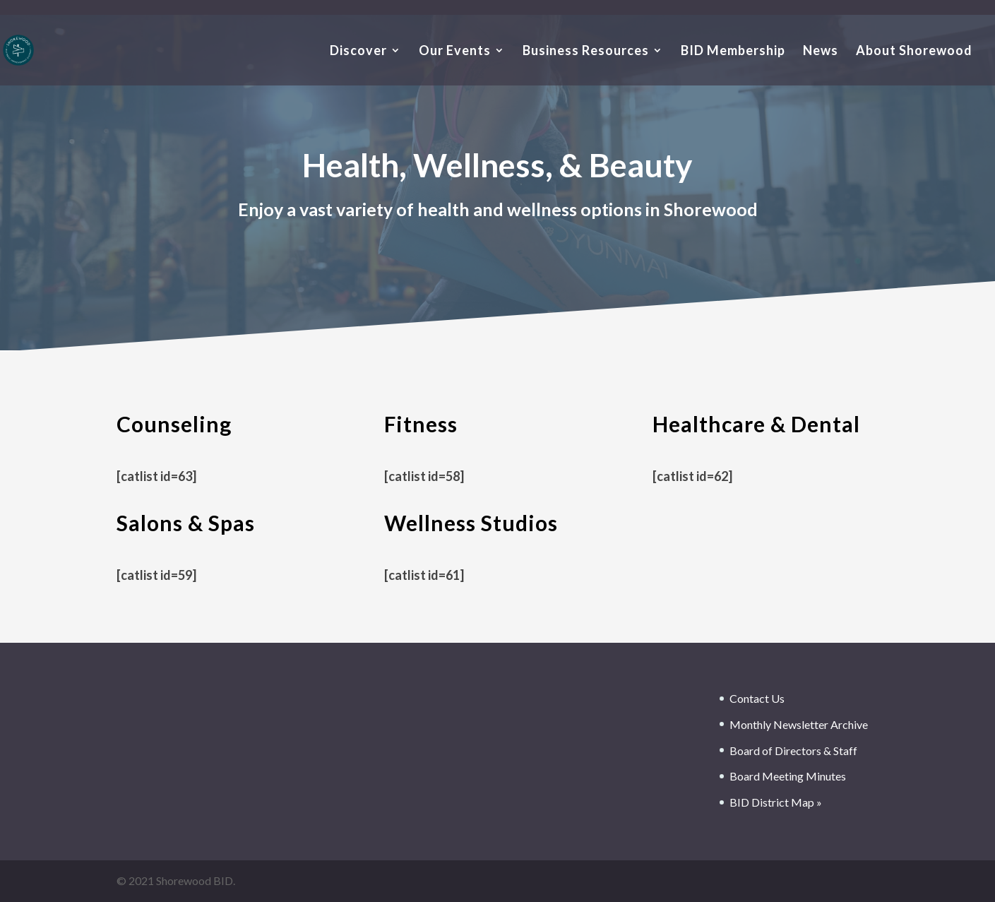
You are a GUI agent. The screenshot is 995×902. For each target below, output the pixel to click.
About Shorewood (914, 51)
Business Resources (586, 51)
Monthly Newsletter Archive (798, 724)
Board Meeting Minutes (787, 776)
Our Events (455, 51)
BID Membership (733, 51)
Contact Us (757, 698)
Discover (358, 51)
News (820, 51)
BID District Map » (775, 802)
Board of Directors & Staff (793, 750)
